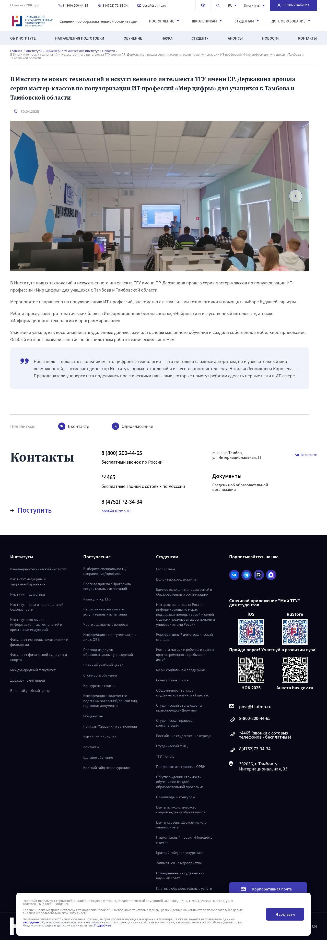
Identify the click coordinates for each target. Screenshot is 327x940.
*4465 (108, 477)
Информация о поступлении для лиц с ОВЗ (109, 637)
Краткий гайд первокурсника (107, 767)
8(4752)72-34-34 (250, 749)
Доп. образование (291, 21)
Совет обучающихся (172, 680)
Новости (270, 38)
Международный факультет (33, 669)
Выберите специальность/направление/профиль (104, 571)
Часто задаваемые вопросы (105, 624)
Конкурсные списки (99, 685)
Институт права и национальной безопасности (36, 607)
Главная (16, 51)
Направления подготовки (79, 38)
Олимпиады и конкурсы (175, 796)
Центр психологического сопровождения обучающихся (180, 810)
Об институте (23, 38)
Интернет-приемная (99, 736)
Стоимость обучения (100, 675)
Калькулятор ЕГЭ (97, 599)
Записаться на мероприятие (179, 862)
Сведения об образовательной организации (98, 21)
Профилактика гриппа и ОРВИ (181, 766)
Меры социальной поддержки (180, 669)
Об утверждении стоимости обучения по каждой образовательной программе (180, 781)
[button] (294, 196)
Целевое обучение (98, 757)
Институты (254, 5)
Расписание (165, 569)
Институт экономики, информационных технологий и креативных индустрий (36, 624)
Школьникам (207, 21)
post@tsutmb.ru (151, 5)
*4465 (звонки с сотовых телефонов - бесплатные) (260, 735)
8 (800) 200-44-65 (73, 5)
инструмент (32, 922)
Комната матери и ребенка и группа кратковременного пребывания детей (185, 654)
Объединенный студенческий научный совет (180, 876)
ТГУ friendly (165, 756)
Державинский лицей (27, 680)
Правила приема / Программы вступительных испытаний (107, 586)
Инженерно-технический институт (72, 51)
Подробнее (102, 925)
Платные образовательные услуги (184, 888)
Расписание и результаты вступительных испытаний (105, 612)
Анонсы (235, 38)
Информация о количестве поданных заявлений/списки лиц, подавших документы (110, 700)
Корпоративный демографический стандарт (184, 637)
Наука (166, 38)
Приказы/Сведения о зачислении (110, 726)
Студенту (200, 38)
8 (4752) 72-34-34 (113, 5)
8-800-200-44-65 (250, 719)
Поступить (31, 510)
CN (314, 926)
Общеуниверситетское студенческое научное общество (182, 693)
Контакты (307, 38)
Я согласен (285, 914)
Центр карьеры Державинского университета (181, 825)
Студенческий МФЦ (172, 745)
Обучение (133, 38)
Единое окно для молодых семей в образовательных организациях (184, 592)
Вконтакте (306, 455)
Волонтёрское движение (176, 579)
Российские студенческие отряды (183, 735)
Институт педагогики (27, 594)
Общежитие (93, 716)
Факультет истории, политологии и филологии (39, 642)
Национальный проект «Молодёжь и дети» (184, 840)
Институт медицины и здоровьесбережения (28, 581)
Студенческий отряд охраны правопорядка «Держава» (179, 708)
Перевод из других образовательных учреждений (108, 652)
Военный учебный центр (30, 690)
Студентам (247, 21)
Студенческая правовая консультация (175, 723)
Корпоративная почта (266, 888)
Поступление (164, 21)
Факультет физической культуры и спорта (38, 657)
